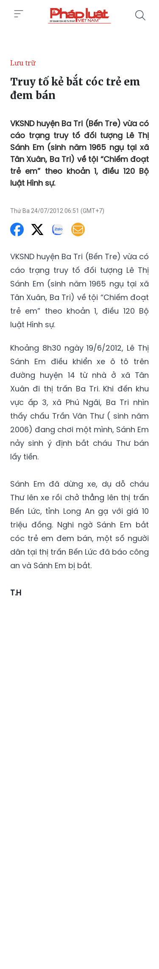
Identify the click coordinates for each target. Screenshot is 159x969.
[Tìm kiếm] (140, 15)
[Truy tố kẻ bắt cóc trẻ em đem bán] (79, 15)
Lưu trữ (23, 63)
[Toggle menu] (19, 14)
